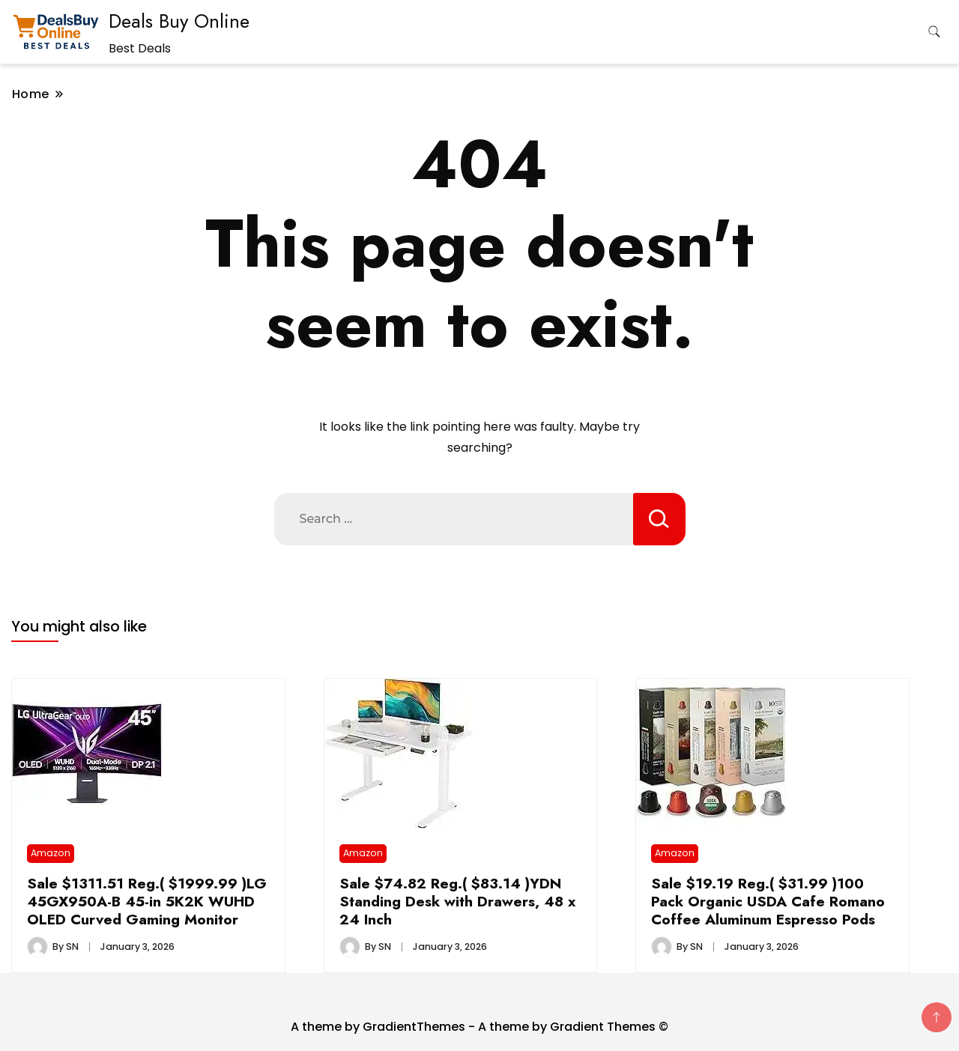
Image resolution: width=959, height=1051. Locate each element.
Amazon (50, 852)
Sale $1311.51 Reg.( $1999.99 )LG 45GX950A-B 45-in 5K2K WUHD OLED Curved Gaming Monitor (147, 901)
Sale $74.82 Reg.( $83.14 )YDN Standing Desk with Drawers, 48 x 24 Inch (457, 901)
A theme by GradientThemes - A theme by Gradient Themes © (479, 1026)
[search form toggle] (934, 32)
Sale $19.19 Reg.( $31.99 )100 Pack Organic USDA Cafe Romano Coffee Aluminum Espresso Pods (768, 901)
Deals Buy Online (179, 21)
